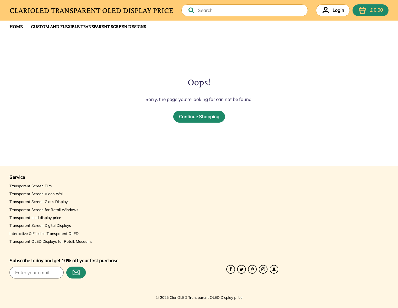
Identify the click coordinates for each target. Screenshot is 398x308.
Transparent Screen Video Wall (36, 193)
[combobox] (244, 10)
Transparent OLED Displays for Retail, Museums (51, 241)
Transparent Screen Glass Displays (39, 201)
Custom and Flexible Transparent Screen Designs (88, 26)
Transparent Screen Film (30, 186)
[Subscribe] (76, 272)
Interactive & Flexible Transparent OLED (44, 233)
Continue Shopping (199, 116)
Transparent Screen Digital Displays (40, 225)
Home (16, 26)
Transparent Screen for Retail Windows (43, 209)
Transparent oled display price (35, 217)
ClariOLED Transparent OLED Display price (91, 10)
